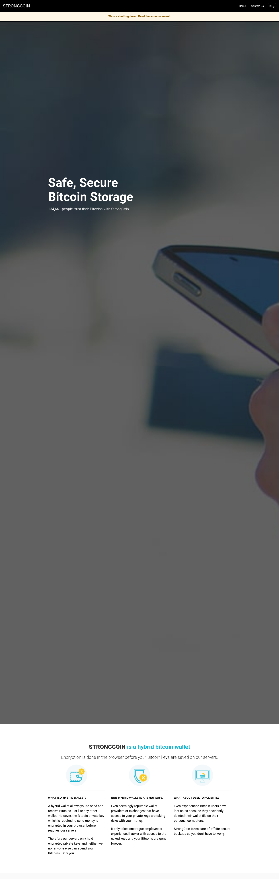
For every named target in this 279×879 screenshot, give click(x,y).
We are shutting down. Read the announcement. (139, 16)
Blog (271, 6)
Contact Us (257, 6)
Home (242, 6)
